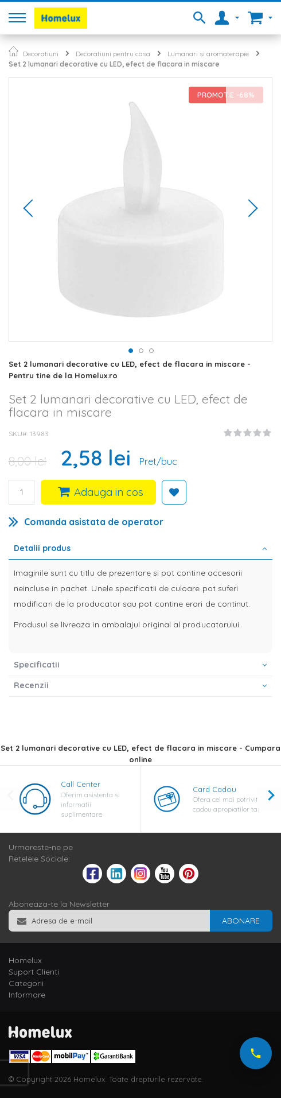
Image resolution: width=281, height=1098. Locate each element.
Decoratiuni (40, 53)
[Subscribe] (240, 921)
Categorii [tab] (26, 983)
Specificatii (37, 664)
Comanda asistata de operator (93, 521)
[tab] (140, 549)
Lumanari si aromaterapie (208, 53)
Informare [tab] (27, 995)
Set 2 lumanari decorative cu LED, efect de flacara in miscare (114, 64)
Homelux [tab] (25, 960)
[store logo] (60, 18)
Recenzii (31, 685)
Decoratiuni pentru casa (113, 53)
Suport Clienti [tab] (34, 972)
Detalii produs (42, 548)
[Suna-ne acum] (256, 1053)
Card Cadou (214, 789)
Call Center (80, 784)
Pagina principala (13, 51)
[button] (32, 209)
